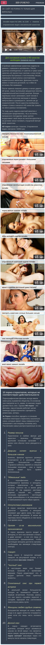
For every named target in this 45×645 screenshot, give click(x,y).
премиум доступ (27, 60)
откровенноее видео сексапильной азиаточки (21, 25)
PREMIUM (40, 3)
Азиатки (36, 22)
